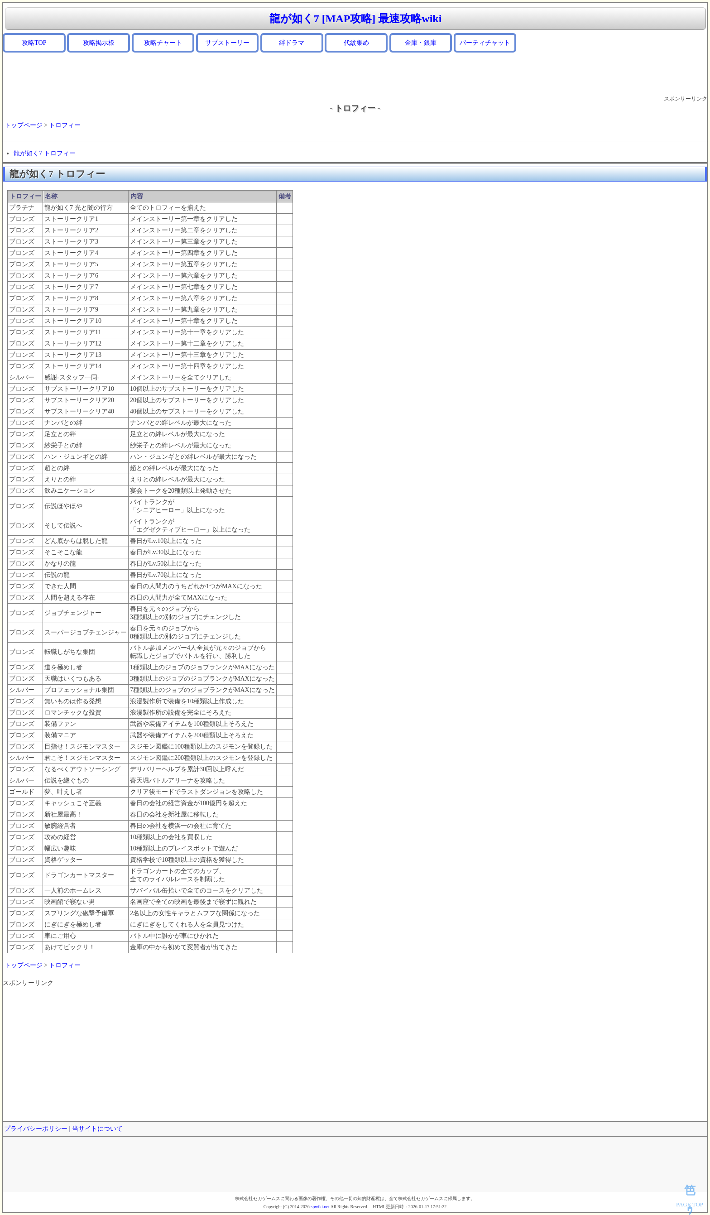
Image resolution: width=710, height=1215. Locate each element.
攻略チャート (163, 42)
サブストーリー (227, 42)
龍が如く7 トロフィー (45, 153)
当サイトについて (97, 1128)
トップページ (24, 125)
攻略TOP (34, 42)
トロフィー (65, 125)
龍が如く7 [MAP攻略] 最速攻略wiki (355, 18)
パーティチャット (485, 42)
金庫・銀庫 (421, 42)
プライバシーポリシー (35, 1128)
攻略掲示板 (99, 42)
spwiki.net (320, 1206)
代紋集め (356, 42)
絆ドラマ (291, 42)
